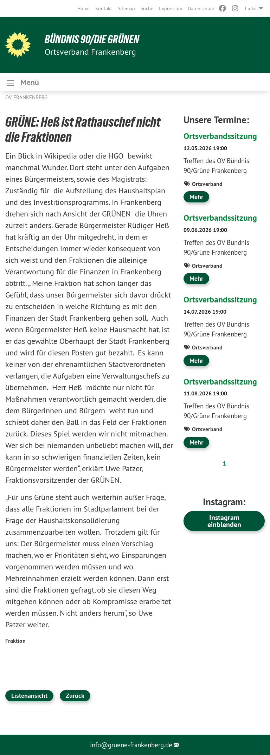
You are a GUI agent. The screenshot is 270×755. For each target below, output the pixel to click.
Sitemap (126, 8)
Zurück (75, 695)
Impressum (170, 8)
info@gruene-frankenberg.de (131, 745)
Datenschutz (201, 8)
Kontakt (103, 8)
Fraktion (15, 640)
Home (83, 8)
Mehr (196, 197)
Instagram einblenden (224, 521)
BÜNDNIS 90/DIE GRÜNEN (92, 39)
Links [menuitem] (250, 8)
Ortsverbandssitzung (220, 136)
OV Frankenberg (26, 97)
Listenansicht (29, 695)
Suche (147, 8)
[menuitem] (83, 8)
